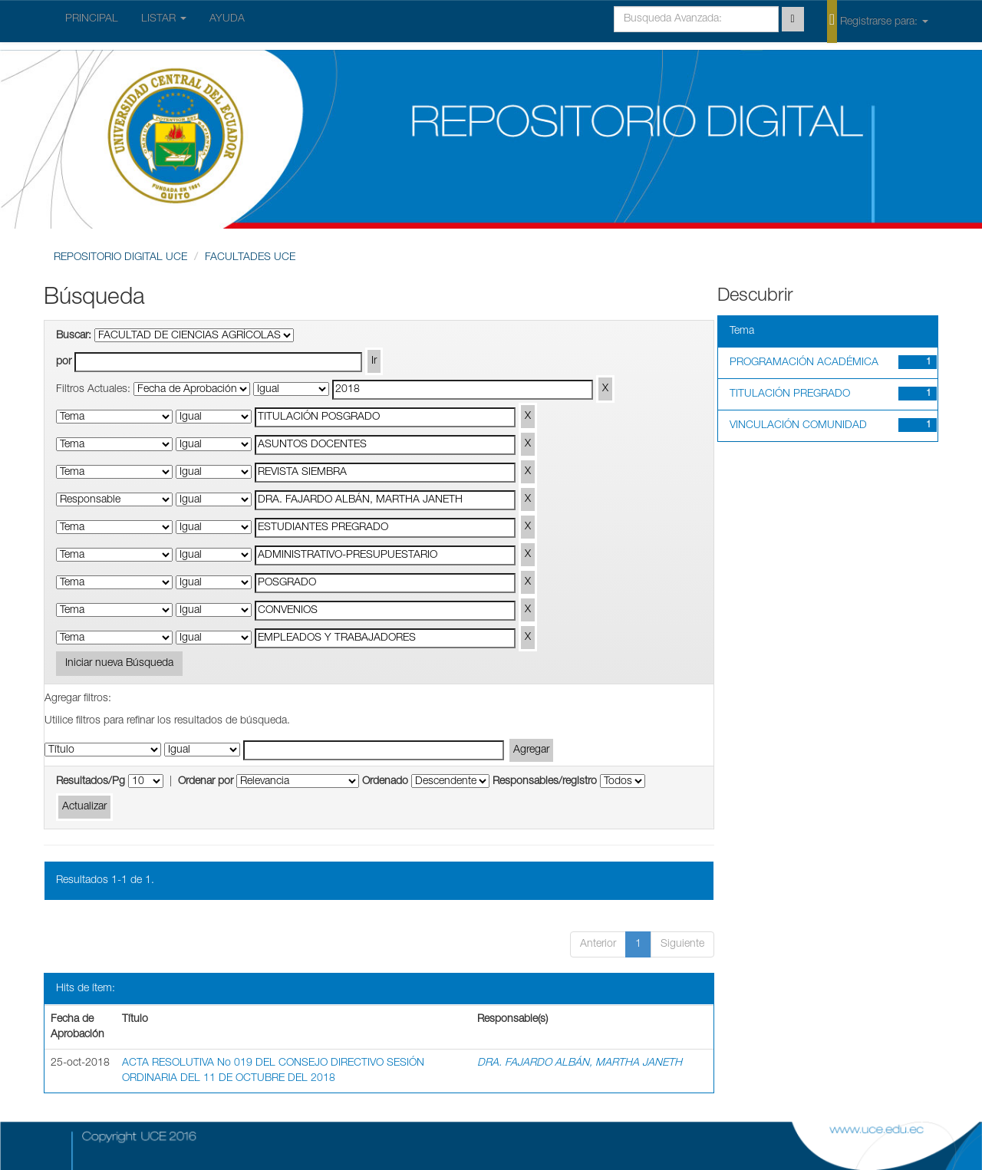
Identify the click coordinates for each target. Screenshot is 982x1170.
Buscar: (73, 336)
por (63, 362)
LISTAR (163, 19)
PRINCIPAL (91, 19)
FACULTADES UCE (250, 257)
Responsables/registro (545, 781)
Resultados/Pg (90, 781)
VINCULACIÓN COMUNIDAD (798, 425)
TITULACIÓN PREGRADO (790, 394)
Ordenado (385, 781)
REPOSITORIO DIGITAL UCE (120, 257)
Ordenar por (205, 781)
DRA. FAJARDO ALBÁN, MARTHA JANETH (579, 1063)
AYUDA (227, 19)
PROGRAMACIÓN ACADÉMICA (804, 363)
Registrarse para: (877, 20)
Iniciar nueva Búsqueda (119, 663)
